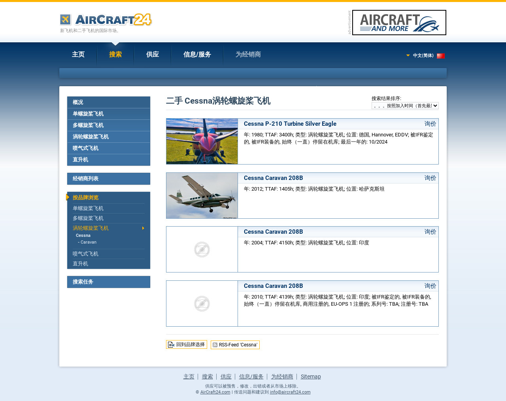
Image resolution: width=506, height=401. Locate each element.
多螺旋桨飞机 (88, 125)
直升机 (80, 160)
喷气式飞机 (85, 148)
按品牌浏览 (85, 197)
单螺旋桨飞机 (88, 114)
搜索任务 (83, 282)
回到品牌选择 (190, 344)
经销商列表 (85, 179)
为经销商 (248, 54)
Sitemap (311, 376)
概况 (78, 102)
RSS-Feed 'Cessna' (238, 345)
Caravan (88, 242)
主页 (78, 54)
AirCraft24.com (215, 392)
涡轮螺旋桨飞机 (91, 137)
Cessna (83, 235)
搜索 (115, 54)
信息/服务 (197, 54)
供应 (152, 54)
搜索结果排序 (386, 98)
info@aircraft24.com (290, 392)
